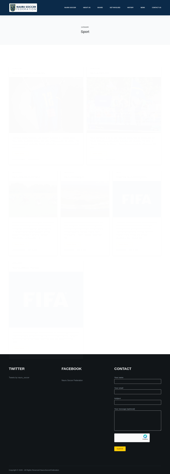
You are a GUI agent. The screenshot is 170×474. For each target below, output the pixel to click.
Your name (137, 379)
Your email (137, 390)
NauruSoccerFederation (49, 470)
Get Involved (115, 7)
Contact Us (156, 7)
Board (100, 7)
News (143, 7)
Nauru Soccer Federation (72, 380)
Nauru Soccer (70, 7)
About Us (86, 7)
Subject (137, 400)
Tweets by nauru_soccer (19, 377)
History (130, 7)
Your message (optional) (137, 419)
